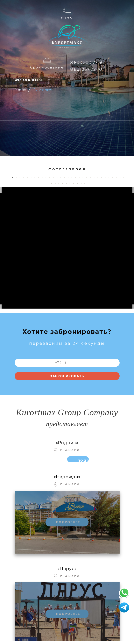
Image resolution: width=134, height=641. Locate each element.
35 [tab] (64, 184)
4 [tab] (25, 177)
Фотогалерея (42, 89)
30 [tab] (121, 177)
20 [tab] (84, 177)
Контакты (52, 590)
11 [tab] (51, 177)
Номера (52, 598)
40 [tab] (82, 184)
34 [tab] (60, 184)
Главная (20, 89)
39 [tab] (79, 184)
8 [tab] (40, 177)
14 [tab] (62, 177)
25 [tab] (103, 177)
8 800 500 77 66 (87, 62)
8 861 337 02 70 (86, 69)
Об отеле (26, 582)
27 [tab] (110, 177)
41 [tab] (86, 184)
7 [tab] (36, 177)
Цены (52, 606)
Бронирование (47, 67)
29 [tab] (118, 177)
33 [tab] (56, 184)
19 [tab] (81, 177)
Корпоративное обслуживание (54, 615)
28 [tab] (114, 177)
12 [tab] (55, 177)
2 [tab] (18, 177)
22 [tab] (92, 177)
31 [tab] (125, 177)
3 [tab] (21, 177)
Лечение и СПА (26, 620)
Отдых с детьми (26, 590)
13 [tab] (58, 177)
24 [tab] (99, 177)
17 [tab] (73, 177)
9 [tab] (43, 177)
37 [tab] (71, 184)
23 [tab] (95, 177)
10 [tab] (47, 177)
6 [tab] (32, 177)
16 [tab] (69, 177)
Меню (67, 17)
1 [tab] (13, 177)
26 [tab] (106, 177)
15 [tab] (66, 177)
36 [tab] (68, 184)
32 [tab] (53, 184)
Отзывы (52, 625)
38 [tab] (75, 184)
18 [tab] (77, 177)
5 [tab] (29, 177)
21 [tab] (88, 177)
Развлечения (26, 600)
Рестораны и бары (26, 609)
